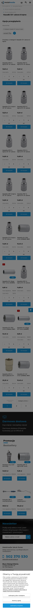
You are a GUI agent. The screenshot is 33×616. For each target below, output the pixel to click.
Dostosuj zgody (16, 600)
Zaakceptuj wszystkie (16, 605)
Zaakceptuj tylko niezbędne (16, 595)
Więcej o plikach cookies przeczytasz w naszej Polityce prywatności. (15, 590)
